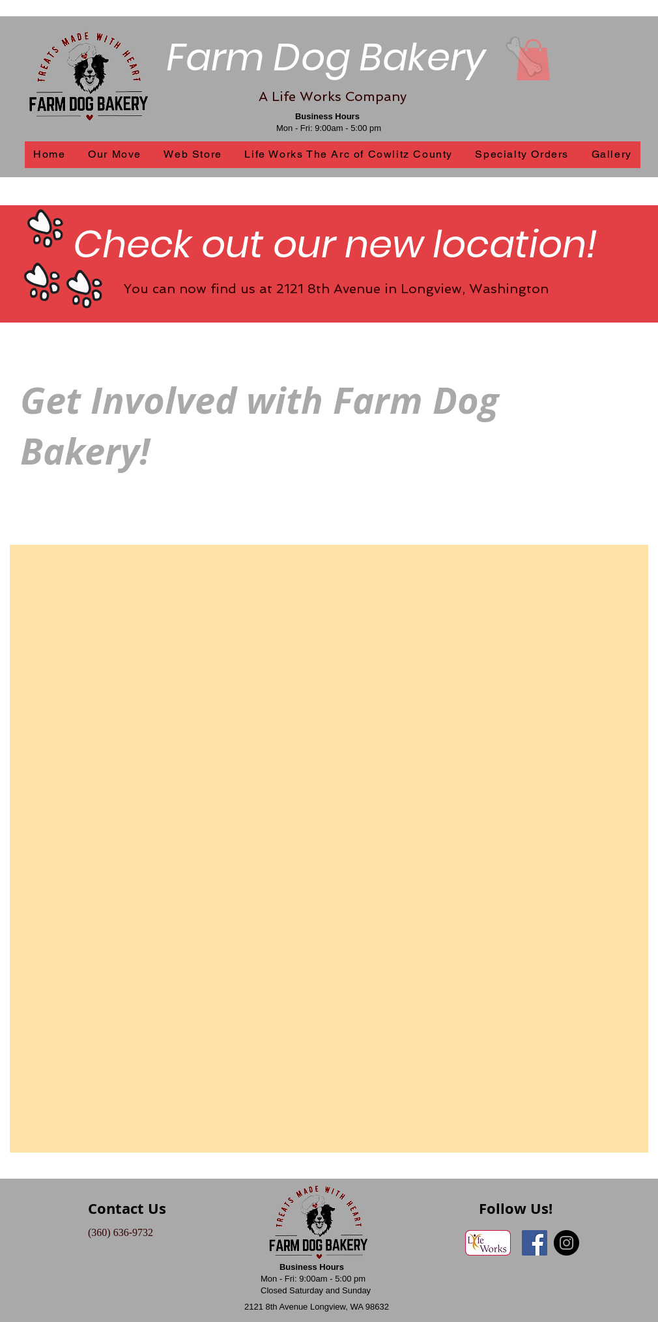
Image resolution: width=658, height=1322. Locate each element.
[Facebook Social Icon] (534, 1243)
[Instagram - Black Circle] (566, 1243)
